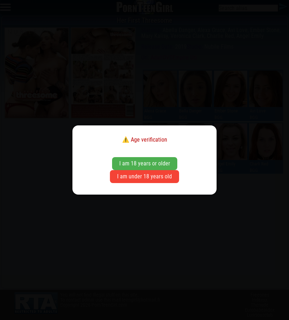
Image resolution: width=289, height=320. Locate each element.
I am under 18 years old (144, 176)
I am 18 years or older (144, 163)
